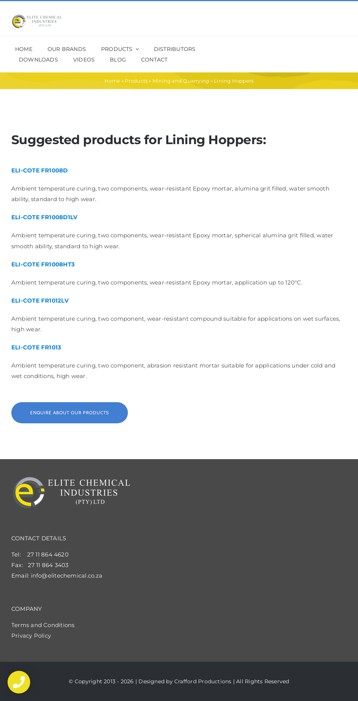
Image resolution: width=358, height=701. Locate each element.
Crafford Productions (203, 681)
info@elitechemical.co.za (66, 575)
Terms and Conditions (43, 625)
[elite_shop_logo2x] (37, 17)
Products (136, 81)
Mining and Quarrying (180, 81)
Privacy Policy (31, 635)
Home (112, 81)
